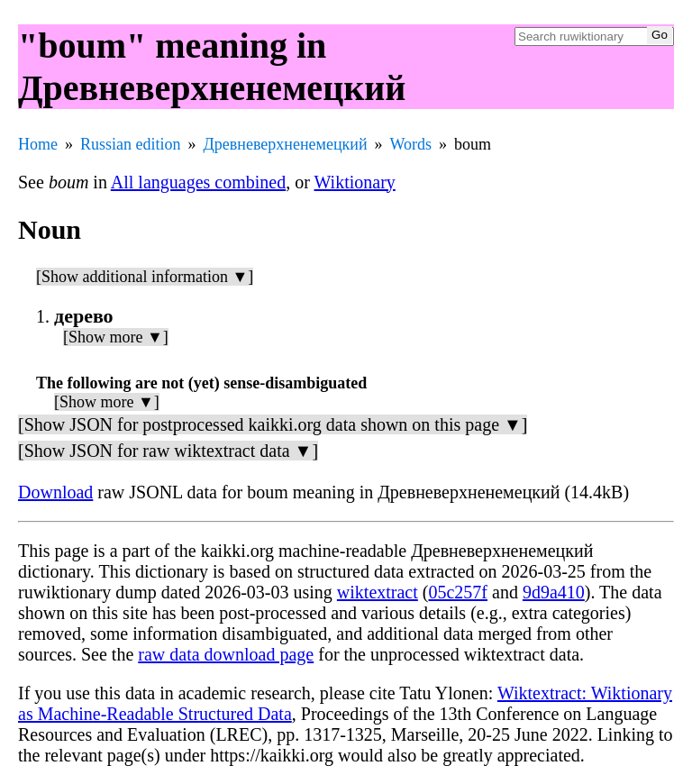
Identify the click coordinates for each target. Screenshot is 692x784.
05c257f (457, 592)
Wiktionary (355, 182)
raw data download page (226, 654)
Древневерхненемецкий (286, 144)
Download (55, 492)
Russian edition (130, 144)
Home (38, 144)
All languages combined (198, 182)
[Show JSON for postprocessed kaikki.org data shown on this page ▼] (272, 424)
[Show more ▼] (115, 337)
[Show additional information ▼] (144, 277)
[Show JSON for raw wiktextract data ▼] (168, 450)
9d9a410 (554, 592)
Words (411, 144)
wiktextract (377, 592)
